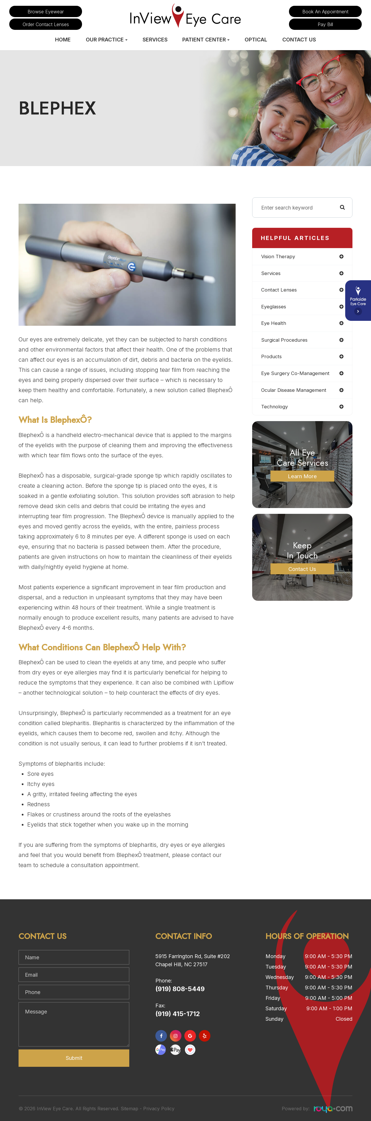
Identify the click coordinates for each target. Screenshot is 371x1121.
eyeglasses (274, 308)
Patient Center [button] (206, 39)
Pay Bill (325, 24)
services (271, 274)
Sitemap (129, 1108)
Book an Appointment (325, 11)
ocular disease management (295, 393)
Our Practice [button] (107, 39)
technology (275, 410)
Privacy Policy (158, 1108)
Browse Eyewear (46, 11)
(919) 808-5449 (180, 989)
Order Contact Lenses (46, 24)
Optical (256, 39)
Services (155, 39)
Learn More (302, 479)
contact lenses (280, 290)
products (272, 359)
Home (63, 39)
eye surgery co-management (296, 376)
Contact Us (299, 39)
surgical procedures (285, 342)
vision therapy (279, 257)
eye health (274, 325)
